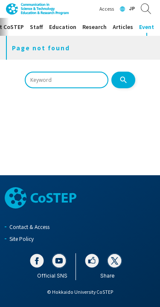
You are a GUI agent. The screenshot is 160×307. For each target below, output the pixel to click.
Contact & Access (29, 226)
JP (132, 9)
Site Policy (21, 238)
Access (106, 9)
